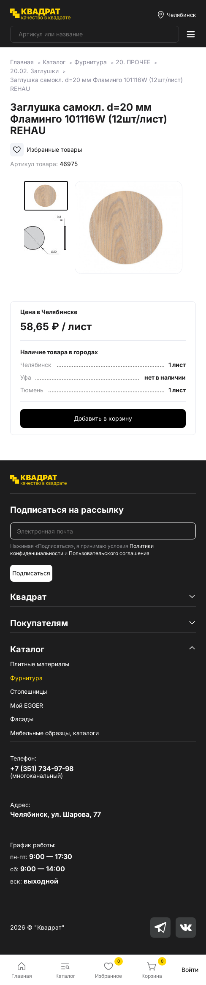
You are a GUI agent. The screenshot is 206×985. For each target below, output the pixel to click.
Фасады (21, 718)
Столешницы (28, 691)
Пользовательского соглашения (109, 553)
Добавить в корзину (103, 418)
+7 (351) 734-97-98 (41, 768)
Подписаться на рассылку (67, 510)
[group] (128, 235)
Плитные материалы (39, 664)
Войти (190, 969)
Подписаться (31, 573)
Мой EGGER (26, 705)
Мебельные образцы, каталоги (54, 732)
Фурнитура (26, 677)
